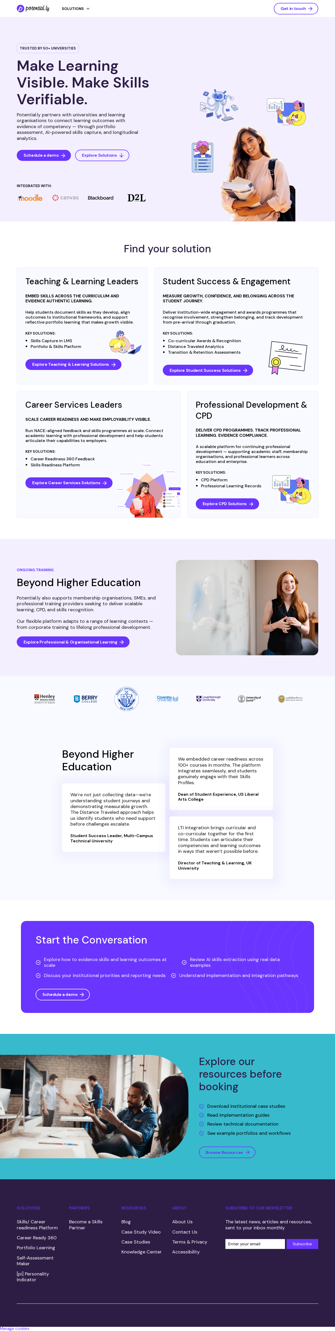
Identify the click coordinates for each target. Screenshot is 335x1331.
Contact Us (184, 1232)
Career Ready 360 (37, 1238)
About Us (182, 1222)
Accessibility (186, 1252)
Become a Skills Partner (86, 1225)
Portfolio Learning (36, 1248)
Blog (126, 1222)
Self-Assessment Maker (35, 1261)
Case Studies (135, 1242)
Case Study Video (141, 1232)
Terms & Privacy (189, 1242)
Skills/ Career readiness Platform (37, 1225)
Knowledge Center (141, 1252)
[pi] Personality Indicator (33, 1277)
